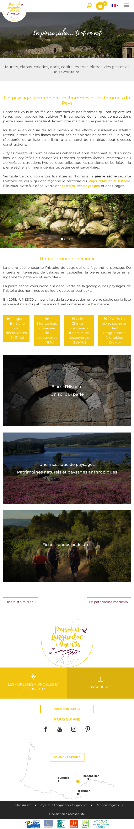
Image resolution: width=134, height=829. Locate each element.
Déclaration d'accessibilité (67, 814)
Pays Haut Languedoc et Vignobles (63, 805)
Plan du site (23, 805)
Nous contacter (67, 709)
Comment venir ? (67, 757)
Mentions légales (107, 805)
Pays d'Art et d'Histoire (109, 181)
